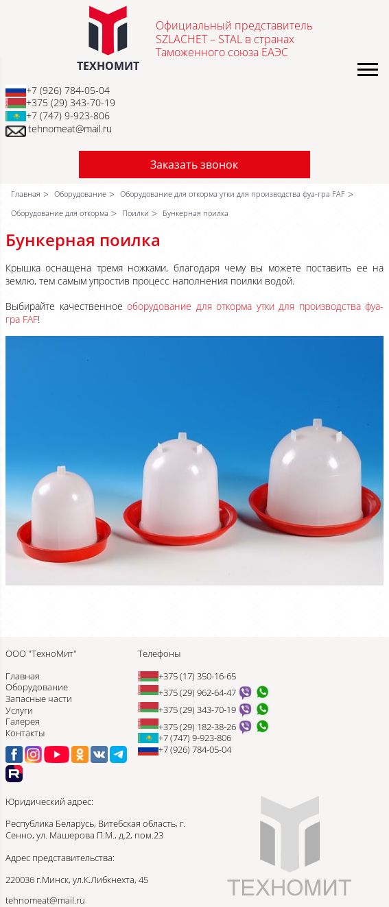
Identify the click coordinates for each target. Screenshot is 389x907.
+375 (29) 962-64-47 (197, 692)
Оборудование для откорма (59, 213)
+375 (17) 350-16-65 (197, 676)
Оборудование (80, 194)
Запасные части (38, 698)
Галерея (22, 721)
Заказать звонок (194, 164)
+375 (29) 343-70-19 (70, 102)
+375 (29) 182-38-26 (197, 727)
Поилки (135, 213)
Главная (25, 194)
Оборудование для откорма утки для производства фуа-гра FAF (232, 194)
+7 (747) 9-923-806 (68, 115)
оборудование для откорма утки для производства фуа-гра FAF (194, 313)
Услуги (19, 710)
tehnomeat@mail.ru (70, 129)
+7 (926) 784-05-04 (68, 90)
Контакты (25, 733)
